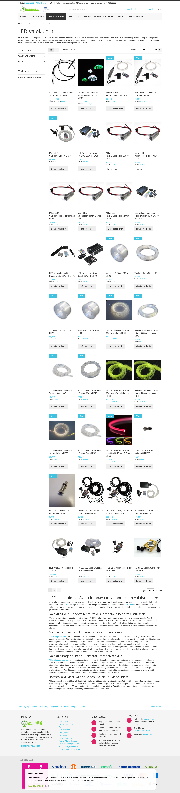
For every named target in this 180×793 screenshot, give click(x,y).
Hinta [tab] (21, 61)
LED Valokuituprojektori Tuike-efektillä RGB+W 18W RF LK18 (146, 216)
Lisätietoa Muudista (30, 745)
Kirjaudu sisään (140, 9)
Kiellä (47, 786)
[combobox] (90, 9)
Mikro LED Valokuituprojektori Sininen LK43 (89, 216)
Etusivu (21, 24)
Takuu (61, 727)
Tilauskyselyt (43, 707)
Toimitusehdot (64, 730)
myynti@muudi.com (142, 730)
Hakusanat (65, 707)
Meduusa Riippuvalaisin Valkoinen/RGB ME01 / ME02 (88, 95)
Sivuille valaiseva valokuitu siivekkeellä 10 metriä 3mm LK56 (118, 453)
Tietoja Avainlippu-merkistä (69, 749)
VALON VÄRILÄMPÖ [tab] (26, 56)
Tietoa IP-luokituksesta (68, 741)
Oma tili (129, 9)
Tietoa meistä (155, 707)
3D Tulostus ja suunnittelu (69, 746)
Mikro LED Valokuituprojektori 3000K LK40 (117, 156)
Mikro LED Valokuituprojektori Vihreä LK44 (117, 216)
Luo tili (150, 9)
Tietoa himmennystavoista (69, 744)
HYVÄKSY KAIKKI (35, 786)
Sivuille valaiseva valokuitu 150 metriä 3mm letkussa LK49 (118, 393)
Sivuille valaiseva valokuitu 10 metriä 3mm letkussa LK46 (146, 333)
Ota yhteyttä (55, 707)
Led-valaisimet (32, 24)
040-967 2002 (149, 719)
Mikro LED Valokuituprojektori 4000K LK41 (145, 156)
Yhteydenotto (40, 3)
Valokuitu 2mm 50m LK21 (145, 273)
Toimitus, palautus (66, 724)
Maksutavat (63, 722)
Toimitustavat (64, 735)
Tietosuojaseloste (65, 738)
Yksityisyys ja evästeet (28, 707)
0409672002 (29, 3)
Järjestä (133, 50)
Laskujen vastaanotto (67, 733)
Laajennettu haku (78, 707)
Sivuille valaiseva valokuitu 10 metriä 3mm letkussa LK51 (146, 393)
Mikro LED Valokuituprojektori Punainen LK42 (62, 216)
